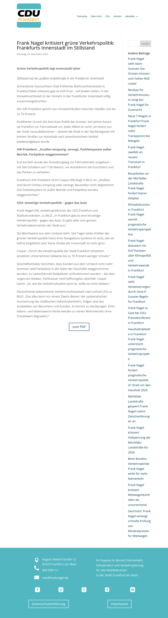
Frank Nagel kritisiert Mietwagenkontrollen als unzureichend (139, 495)
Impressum (119, 604)
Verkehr (117, 16)
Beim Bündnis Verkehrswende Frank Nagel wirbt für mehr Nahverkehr (138, 468)
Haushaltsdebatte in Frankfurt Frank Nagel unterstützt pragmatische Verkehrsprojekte (139, 344)
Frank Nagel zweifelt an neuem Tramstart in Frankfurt (136, 157)
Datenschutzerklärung (48, 604)
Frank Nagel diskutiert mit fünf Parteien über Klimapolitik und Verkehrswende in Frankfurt (139, 255)
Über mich (96, 16)
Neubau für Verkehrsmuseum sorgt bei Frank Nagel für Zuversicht (138, 99)
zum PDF (79, 327)
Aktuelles (130, 16)
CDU (107, 16)
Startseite (82, 16)
